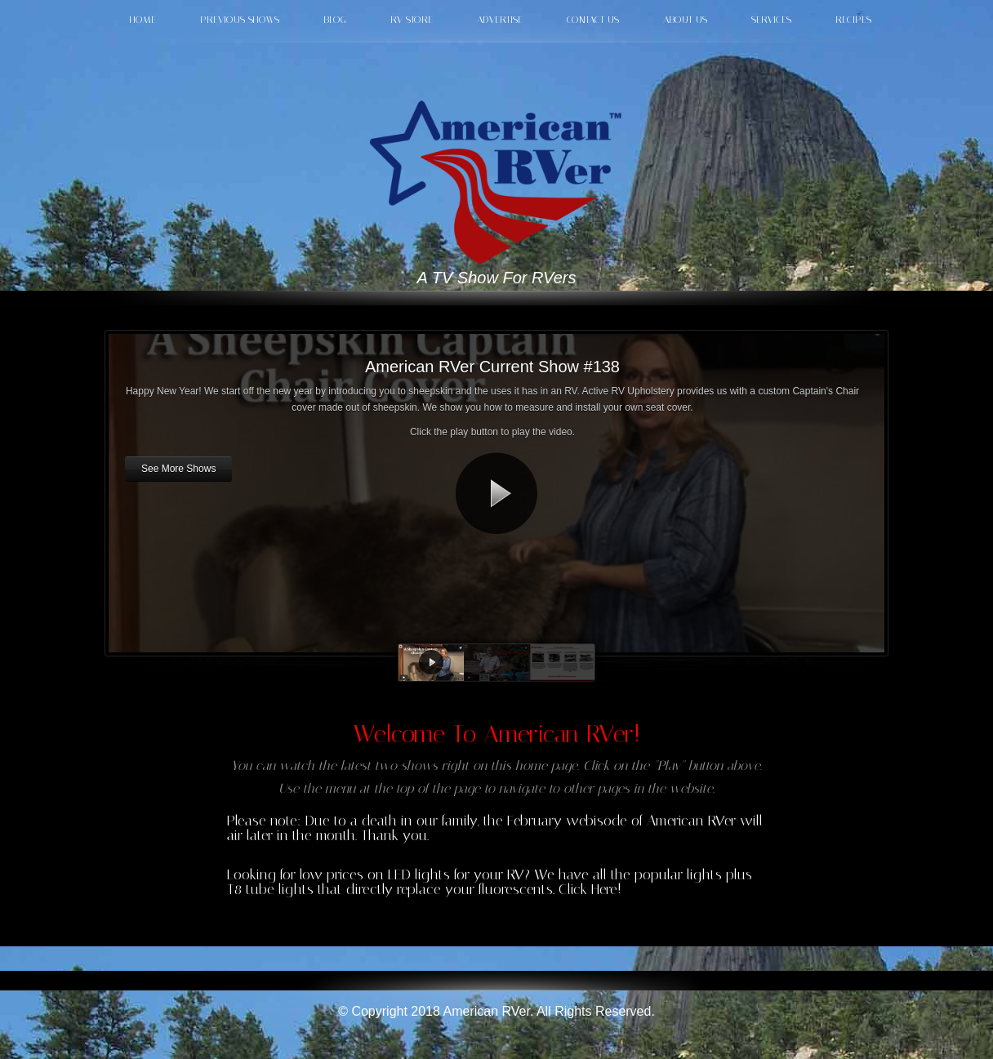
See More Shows (178, 468)
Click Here (588, 889)
